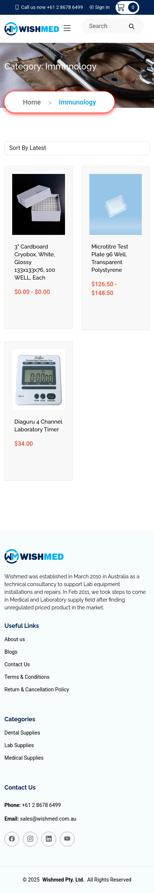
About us (14, 639)
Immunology (77, 102)
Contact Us (17, 664)
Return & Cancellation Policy (36, 689)
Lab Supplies (19, 745)
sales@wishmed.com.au (48, 819)
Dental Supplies (22, 732)
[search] (132, 26)
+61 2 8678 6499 (41, 805)
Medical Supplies (24, 757)
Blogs (10, 651)
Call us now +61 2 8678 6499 (49, 7)
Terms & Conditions (26, 677)
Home (32, 102)
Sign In (99, 7)
